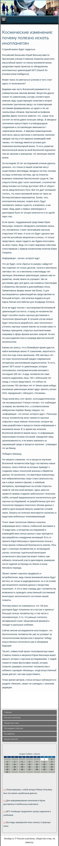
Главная (8, 712)
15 (44, 764)
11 (15, 764)
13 (29, 764)
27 (29, 769)
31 (7, 772)
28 (37, 769)
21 (37, 767)
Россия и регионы (12, 718)
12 (22, 764)
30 (52, 769)
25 (15, 769)
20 (29, 767)
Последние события (13, 728)
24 (7, 769)
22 (44, 767)
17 (7, 767)
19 (22, 767)
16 (52, 764)
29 (44, 769)
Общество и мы (11, 723)
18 (15, 767)
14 (37, 764)
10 (7, 764)
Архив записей (11, 739)
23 (52, 767)
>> (4, 790)
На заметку (9, 734)
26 (22, 769)
